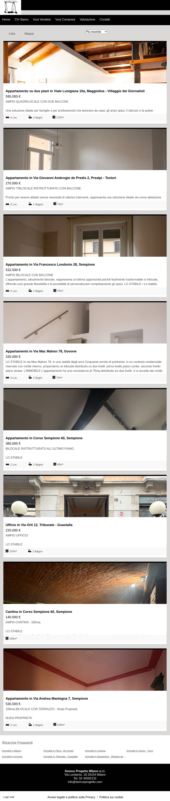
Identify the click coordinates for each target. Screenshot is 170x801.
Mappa (29, 33)
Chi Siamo (22, 19)
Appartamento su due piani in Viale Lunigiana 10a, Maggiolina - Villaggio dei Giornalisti (75, 91)
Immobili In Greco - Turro (140, 750)
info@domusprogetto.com (85, 781)
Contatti (105, 19)
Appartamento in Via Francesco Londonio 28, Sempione (50, 264)
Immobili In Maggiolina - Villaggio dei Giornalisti (110, 756)
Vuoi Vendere (42, 19)
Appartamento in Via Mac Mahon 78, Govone (41, 351)
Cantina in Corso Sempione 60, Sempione (39, 612)
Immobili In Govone (12, 756)
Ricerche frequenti (17, 743)
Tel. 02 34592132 (85, 778)
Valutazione (87, 19)
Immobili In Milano (11, 750)
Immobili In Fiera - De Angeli (59, 750)
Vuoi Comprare (65, 19)
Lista (12, 33)
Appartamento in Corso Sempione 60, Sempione (44, 438)
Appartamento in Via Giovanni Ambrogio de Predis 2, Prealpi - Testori (61, 178)
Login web (8, 797)
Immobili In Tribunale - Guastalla (61, 756)
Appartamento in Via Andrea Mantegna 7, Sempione (47, 698)
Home (6, 19)
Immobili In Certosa (95, 750)
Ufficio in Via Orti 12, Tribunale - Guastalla (39, 525)
